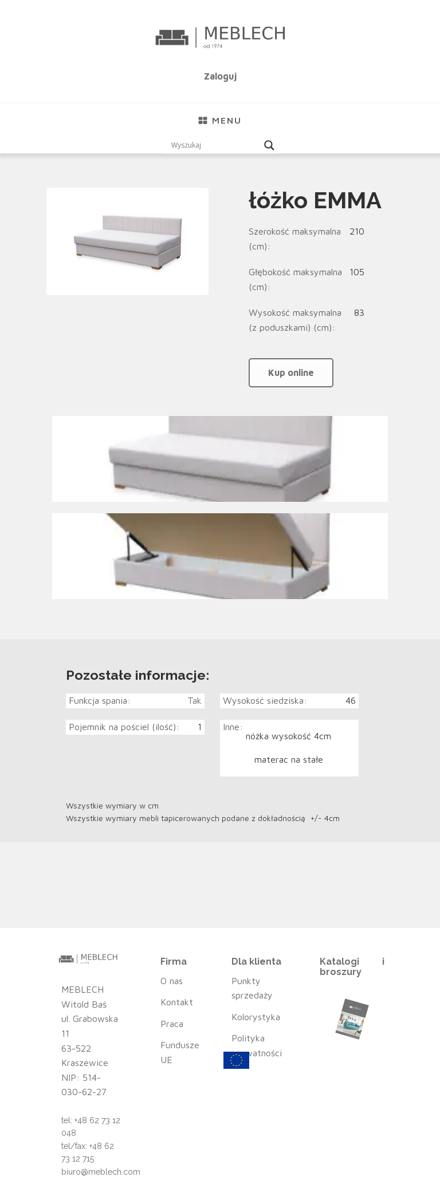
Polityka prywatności (256, 1045)
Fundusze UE (179, 1052)
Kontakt (176, 1002)
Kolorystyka (255, 1017)
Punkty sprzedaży (252, 988)
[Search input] (214, 145)
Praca (171, 1023)
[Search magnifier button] (269, 145)
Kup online (291, 372)
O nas (171, 981)
